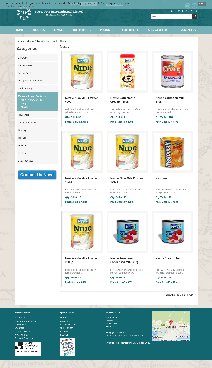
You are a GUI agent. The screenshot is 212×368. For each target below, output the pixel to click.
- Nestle (24, 107)
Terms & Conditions (25, 338)
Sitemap (64, 334)
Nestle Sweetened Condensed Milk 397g (124, 260)
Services (58, 30)
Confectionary (25, 88)
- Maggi (23, 103)
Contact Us (188, 30)
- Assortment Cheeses (31, 99)
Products (106, 30)
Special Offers (158, 30)
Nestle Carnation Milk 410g (170, 99)
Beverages (23, 57)
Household (23, 114)
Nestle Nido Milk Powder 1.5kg (81, 180)
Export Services (22, 331)
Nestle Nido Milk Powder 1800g (126, 180)
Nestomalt (163, 178)
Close (201, 3)
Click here (49, 6)
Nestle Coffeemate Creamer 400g (122, 99)
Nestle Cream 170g (168, 258)
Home (20, 30)
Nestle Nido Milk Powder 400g (81, 99)
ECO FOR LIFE (130, 30)
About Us (38, 30)
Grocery (22, 130)
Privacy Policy (21, 334)
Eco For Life (20, 317)
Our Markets (82, 30)
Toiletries (23, 145)
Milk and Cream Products (46, 40)
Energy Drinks (25, 72)
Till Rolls (22, 137)
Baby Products (25, 160)
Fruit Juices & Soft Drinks (30, 80)
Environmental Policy (25, 320)
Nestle (63, 40)
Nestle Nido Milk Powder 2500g (81, 260)
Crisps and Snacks (27, 122)
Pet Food (22, 153)
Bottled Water (25, 65)
